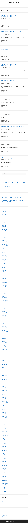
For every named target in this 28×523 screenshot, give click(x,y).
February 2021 (4, 278)
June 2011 (3, 406)
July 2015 (3, 353)
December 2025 (4, 215)
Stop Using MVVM (8, 201)
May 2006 (3, 488)
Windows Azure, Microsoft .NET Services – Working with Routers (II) (11, 16)
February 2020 (4, 294)
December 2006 (4, 479)
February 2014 (4, 375)
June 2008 (3, 454)
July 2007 (3, 469)
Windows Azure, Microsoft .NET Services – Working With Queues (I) (11, 64)
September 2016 (5, 344)
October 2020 (4, 283)
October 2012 (4, 391)
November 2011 (4, 401)
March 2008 (4, 458)
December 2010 (4, 415)
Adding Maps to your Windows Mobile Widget (12, 143)
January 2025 (4, 226)
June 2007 (3, 471)
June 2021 (3, 273)
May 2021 (3, 274)
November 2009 (4, 432)
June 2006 (3, 487)
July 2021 (3, 271)
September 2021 (5, 268)
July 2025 (3, 219)
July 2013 (3, 380)
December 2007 (4, 462)
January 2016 (4, 348)
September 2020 (5, 285)
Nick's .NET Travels (14, 2)
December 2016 (4, 341)
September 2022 (5, 259)
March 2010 (4, 427)
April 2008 (3, 457)
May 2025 (3, 221)
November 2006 (4, 480)
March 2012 (4, 395)
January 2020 (4, 296)
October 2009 (4, 434)
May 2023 (3, 251)
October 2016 (4, 342)
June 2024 (3, 233)
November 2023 (4, 242)
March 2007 (4, 475)
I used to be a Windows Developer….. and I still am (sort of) (12, 183)
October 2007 (4, 465)
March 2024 (4, 237)
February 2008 (4, 460)
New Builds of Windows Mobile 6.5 (10, 98)
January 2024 (4, 240)
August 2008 (4, 451)
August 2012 (4, 393)
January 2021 (4, 279)
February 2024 (4, 238)
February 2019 (4, 309)
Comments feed (4, 515)
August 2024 (4, 230)
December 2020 (4, 281)
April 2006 (3, 490)
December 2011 (4, 400)
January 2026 (4, 214)
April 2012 (3, 394)
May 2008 (3, 455)
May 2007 (3, 472)
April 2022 (3, 262)
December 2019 (4, 297)
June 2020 (3, 289)
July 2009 (3, 438)
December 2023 (4, 241)
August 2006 (4, 484)
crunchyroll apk (4, 200)
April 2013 (3, 383)
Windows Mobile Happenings (8, 158)
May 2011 (3, 408)
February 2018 (4, 324)
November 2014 (4, 363)
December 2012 (4, 389)
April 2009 (3, 442)
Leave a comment (5, 26)
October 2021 (4, 267)
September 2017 (5, 331)
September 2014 (5, 365)
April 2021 (3, 275)
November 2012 (4, 390)
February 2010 (4, 428)
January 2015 (4, 361)
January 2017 (4, 339)
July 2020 (3, 288)
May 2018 (3, 320)
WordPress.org (4, 516)
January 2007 (4, 477)
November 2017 (4, 329)
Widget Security (5, 113)
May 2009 (3, 440)
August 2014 (4, 367)
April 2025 (3, 222)
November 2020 (4, 282)
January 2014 (4, 376)
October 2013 (4, 379)
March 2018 (4, 323)
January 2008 (4, 461)
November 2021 (4, 266)
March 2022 (4, 263)
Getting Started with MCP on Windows (8, 189)
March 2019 (4, 308)
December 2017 (4, 327)
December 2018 (4, 311)
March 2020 (4, 293)
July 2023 (3, 248)
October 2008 (4, 450)
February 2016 (4, 346)
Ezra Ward (3, 198)
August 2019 (4, 301)
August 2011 (4, 404)
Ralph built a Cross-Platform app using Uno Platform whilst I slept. (13, 182)
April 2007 (3, 473)
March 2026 (4, 211)
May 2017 (3, 335)
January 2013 (4, 387)
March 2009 (4, 443)
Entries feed (4, 513)
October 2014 (4, 364)
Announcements (5, 500)
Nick (2, 197)
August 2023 (4, 247)
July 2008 (3, 453)
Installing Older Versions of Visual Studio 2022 (13, 197)
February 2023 (4, 253)
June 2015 (3, 354)
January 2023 (4, 255)
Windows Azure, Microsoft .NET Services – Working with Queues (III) (11, 32)
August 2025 (4, 218)
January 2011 (4, 413)
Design (3, 501)
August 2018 (4, 316)
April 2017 (3, 337)
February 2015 (4, 360)
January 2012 (4, 398)
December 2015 (4, 349)
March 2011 (4, 410)
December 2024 (4, 227)
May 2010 (3, 424)
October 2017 (4, 330)
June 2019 (3, 304)
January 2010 (4, 430)
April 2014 (3, 372)
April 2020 (3, 292)
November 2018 (4, 312)
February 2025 (4, 225)
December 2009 (4, 431)
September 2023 (5, 245)
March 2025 (4, 223)
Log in (3, 512)
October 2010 (4, 417)
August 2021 (4, 270)
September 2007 (5, 466)
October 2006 (4, 481)
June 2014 (3, 369)
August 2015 (4, 352)
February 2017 (4, 338)
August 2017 (4, 333)
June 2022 (3, 260)
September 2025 (5, 217)
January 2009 (4, 446)
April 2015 (3, 357)
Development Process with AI (7, 187)
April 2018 (3, 322)
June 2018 (3, 319)
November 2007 (4, 464)
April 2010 (3, 425)
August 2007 (4, 468)
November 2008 (4, 449)
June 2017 (3, 334)
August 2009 (4, 436)
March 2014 (4, 374)
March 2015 (4, 359)
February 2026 (4, 212)
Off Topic (3, 504)
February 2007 (4, 476)
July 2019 (3, 303)
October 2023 (4, 244)
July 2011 (3, 405)
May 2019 (3, 305)
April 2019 (3, 307)
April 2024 (3, 236)
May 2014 (3, 371)
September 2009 (5, 435)
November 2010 (4, 416)
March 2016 (4, 345)
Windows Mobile (5, 106)
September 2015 (5, 350)
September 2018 (5, 315)
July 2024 (3, 232)
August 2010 (4, 420)
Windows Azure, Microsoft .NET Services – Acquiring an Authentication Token (11, 81)
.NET (3, 25)
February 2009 (4, 445)
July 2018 (3, 318)
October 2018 (4, 313)
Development (4, 23)
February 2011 (4, 412)
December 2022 (4, 256)
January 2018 (4, 326)
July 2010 (3, 421)
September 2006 (5, 483)
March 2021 (4, 277)
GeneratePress (20, 521)
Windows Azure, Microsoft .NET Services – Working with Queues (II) (11, 48)
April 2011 (3, 409)
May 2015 (3, 356)
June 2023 (3, 249)
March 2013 (4, 384)
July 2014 (3, 368)
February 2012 (4, 397)
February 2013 (4, 386)
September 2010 (5, 419)
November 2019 (4, 298)
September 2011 (5, 402)
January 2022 (4, 264)
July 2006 (3, 486)
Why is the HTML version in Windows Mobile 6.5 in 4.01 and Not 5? (13, 127)
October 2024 (4, 229)
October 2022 (4, 258)
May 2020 (3, 290)
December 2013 (4, 378)
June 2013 (3, 382)
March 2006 (4, 491)
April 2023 (3, 252)
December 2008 (4, 447)
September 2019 (5, 300)
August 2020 (4, 286)
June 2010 (3, 423)
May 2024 (3, 234)
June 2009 (3, 439)
